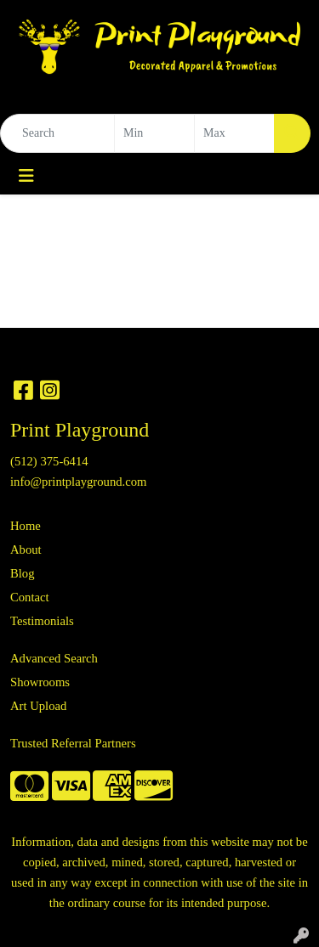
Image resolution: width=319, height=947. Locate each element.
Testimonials (42, 621)
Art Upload (38, 706)
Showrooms (40, 682)
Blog (22, 573)
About (26, 549)
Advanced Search (54, 658)
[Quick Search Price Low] (154, 133)
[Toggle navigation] (26, 176)
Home (25, 526)
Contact (29, 597)
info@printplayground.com (78, 481)
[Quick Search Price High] (234, 133)
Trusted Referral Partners (73, 743)
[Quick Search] (57, 133)
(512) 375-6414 (49, 461)
